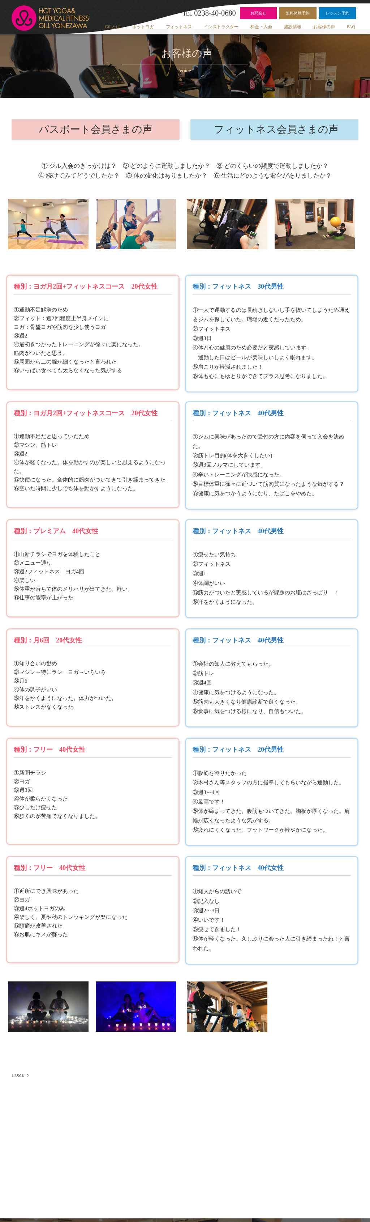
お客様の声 (324, 26)
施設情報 (292, 26)
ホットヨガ (143, 26)
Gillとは (112, 26)
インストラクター (221, 26)
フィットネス (179, 26)
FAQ (351, 26)
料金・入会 (261, 26)
